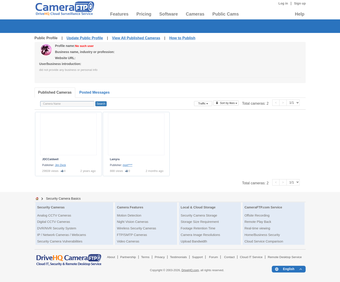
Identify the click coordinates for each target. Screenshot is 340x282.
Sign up (300, 3)
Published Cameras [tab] (55, 92)
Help (299, 14)
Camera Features (130, 207)
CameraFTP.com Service (263, 207)
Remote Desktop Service (285, 257)
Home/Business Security (262, 235)
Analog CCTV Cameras (54, 215)
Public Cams (225, 14)
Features (119, 14)
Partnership (128, 257)
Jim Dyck (60, 165)
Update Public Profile (85, 38)
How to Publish (182, 38)
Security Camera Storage (199, 215)
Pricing (143, 14)
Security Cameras (51, 207)
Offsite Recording (257, 215)
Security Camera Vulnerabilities (59, 241)
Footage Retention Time (198, 228)
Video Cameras (128, 241)
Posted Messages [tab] (94, 92)
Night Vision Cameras (132, 222)
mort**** (127, 165)
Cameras (195, 14)
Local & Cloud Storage (198, 207)
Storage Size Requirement (200, 222)
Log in (283, 3)
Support (197, 257)
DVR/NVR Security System (56, 228)
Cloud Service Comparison (263, 241)
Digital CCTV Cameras (53, 222)
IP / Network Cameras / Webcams (61, 235)
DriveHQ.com (190, 270)
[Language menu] (288, 269)
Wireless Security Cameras (136, 228)
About (111, 257)
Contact (229, 257)
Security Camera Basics (63, 198)
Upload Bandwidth (194, 241)
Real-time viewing (257, 228)
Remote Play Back (257, 222)
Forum (213, 257)
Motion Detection (129, 215)
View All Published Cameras (136, 38)
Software (168, 14)
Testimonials (178, 257)
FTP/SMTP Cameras (132, 235)
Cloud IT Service (251, 257)
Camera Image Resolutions (200, 235)
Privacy (160, 257)
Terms (145, 257)
